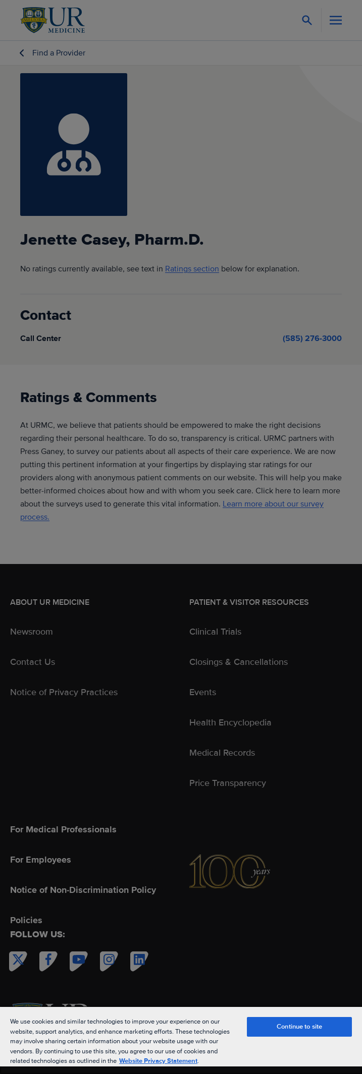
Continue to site (299, 1027)
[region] (181, 1040)
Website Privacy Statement (158, 1061)
